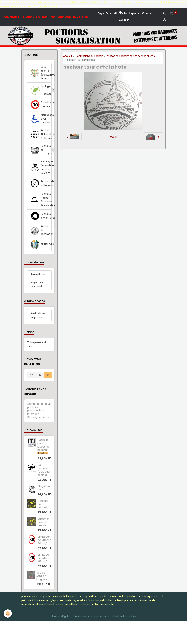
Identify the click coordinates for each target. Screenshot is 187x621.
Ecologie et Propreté (41, 90)
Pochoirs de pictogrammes (41, 183)
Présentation (38, 274)
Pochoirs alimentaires (41, 215)
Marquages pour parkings (41, 118)
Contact (124, 20)
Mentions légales (60, 616)
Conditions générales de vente (91, 616)
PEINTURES (41, 244)
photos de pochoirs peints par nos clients (131, 56)
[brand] (45, 16)
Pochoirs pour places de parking (43, 445)
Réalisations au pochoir (89, 56)
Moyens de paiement (37, 284)
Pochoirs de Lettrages (41, 149)
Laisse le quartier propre (43, 522)
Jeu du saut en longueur (42, 576)
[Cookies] (8, 613)
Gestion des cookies (124, 616)
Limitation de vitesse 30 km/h (44, 540)
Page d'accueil (107, 13)
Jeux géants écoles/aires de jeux (41, 72)
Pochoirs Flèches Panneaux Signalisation (41, 199)
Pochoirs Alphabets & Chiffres (41, 134)
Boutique (128, 13)
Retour (113, 136)
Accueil (67, 56)
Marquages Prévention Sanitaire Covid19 (41, 167)
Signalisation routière (41, 104)
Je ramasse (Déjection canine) (44, 470)
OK (47, 375)
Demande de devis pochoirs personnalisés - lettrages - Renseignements (39, 410)
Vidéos (146, 13)
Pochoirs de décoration (41, 230)
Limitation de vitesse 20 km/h (44, 558)
